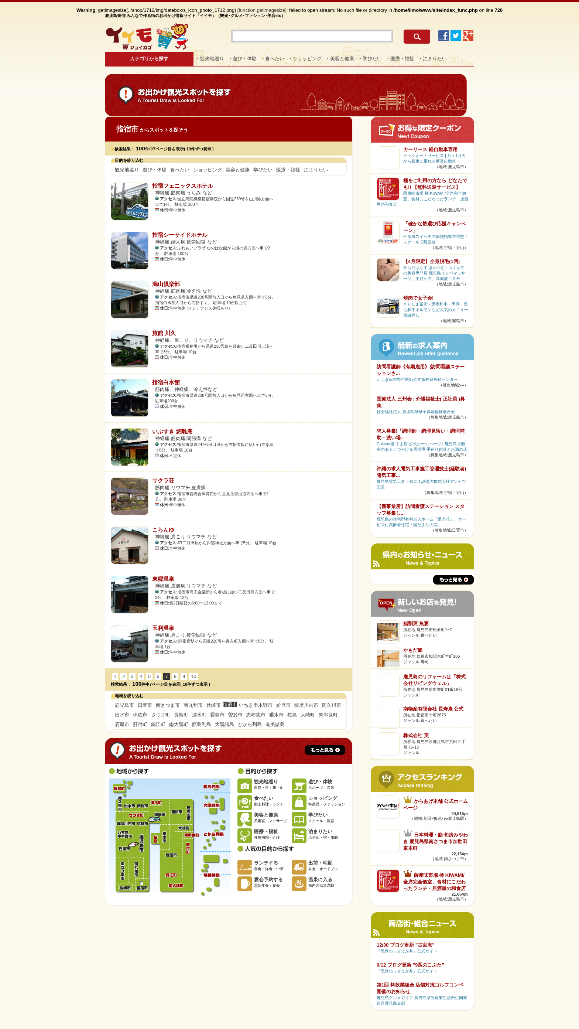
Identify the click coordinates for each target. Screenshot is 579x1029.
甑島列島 (201, 724)
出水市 (122, 715)
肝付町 (140, 724)
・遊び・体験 (242, 58)
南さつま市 (168, 705)
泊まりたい (316, 170)
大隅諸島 (224, 724)
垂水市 (276, 715)
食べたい (179, 170)
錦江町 (158, 724)
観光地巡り (127, 170)
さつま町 (160, 715)
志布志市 (255, 715)
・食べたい (272, 58)
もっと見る (325, 750)
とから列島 (250, 724)
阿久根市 (331, 705)
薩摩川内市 (306, 705)
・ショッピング (305, 58)
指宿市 (141, 885)
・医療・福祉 (400, 58)
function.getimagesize (262, 10)
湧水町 (199, 715)
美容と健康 (238, 170)
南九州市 (193, 705)
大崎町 (308, 715)
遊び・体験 (155, 170)
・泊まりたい (432, 58)
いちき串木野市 (256, 705)
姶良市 (283, 705)
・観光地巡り (209, 58)
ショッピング (207, 170)
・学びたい (370, 58)
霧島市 (217, 715)
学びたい (263, 170)
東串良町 (328, 715)
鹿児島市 (124, 705)
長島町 (181, 715)
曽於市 (235, 715)
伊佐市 (140, 715)
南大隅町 (178, 724)
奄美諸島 (275, 724)
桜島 (292, 715)
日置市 (145, 705)
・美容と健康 (339, 58)
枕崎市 (213, 705)
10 (193, 676)
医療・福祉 (288, 170)
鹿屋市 (122, 724)
